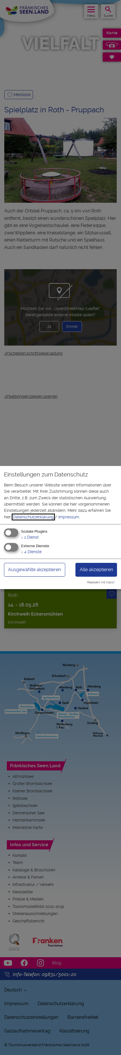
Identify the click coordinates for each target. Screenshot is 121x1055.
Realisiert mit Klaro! (101, 582)
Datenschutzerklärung (33, 517)
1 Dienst (30, 537)
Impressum (68, 517)
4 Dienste (31, 551)
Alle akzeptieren (96, 569)
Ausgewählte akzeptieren (34, 569)
